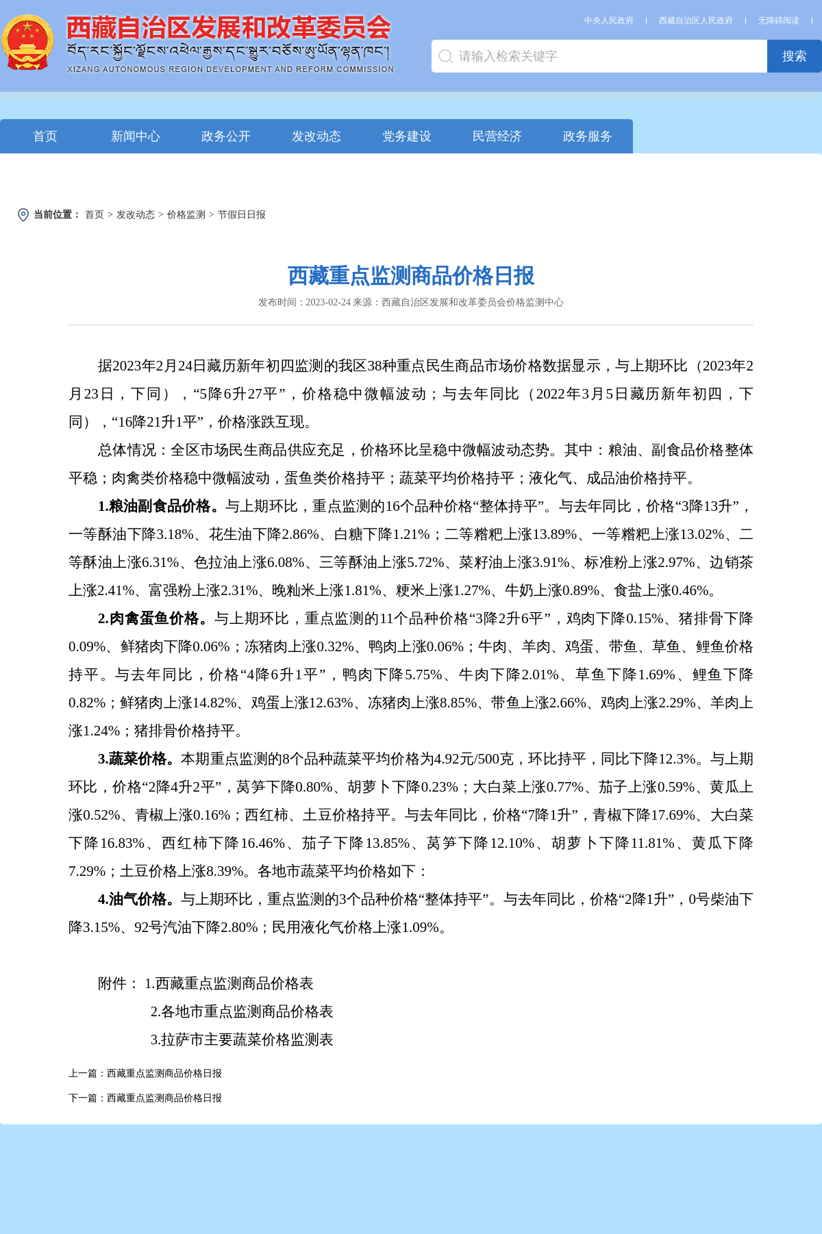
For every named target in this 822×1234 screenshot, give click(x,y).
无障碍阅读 (778, 20)
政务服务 (587, 136)
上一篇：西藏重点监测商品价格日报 (145, 1073)
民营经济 (497, 136)
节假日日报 (242, 215)
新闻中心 (135, 136)
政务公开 (226, 136)
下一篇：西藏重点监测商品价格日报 (145, 1098)
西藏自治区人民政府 (696, 20)
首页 (45, 136)
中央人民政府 (609, 20)
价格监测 (186, 215)
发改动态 (316, 136)
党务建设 (407, 136)
